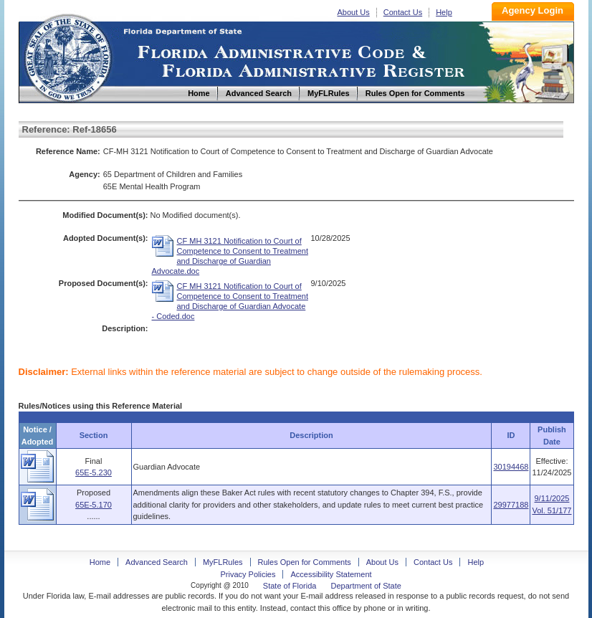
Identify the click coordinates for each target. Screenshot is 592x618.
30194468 (510, 466)
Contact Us (402, 12)
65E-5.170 (93, 504)
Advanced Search (156, 562)
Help (444, 12)
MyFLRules (223, 562)
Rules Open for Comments (304, 562)
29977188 (510, 504)
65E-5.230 (93, 472)
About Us (354, 12)
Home (67, 56)
